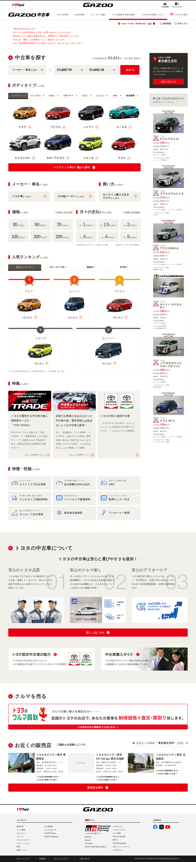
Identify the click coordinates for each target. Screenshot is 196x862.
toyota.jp (88, 837)
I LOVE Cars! (18, 5)
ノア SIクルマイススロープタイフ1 (172, 364)
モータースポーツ (23, 840)
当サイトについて (23, 859)
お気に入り (182, 23)
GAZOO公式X (161, 827)
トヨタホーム (117, 850)
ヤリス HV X (167, 419)
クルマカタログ (177, 7)
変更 (149, 23)
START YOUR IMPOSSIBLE (95, 847)
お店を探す (80, 14)
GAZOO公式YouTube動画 (167, 827)
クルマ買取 (116, 833)
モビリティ (21, 833)
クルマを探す (62, 14)
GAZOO (98, 5)
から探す (22, 196)
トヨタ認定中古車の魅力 (123, 14)
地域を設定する (168, 81)
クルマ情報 (21, 830)
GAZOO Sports (50, 833)
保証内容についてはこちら (163, 102)
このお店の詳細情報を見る (46, 777)
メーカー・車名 (24, 69)
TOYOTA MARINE (119, 843)
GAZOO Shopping (51, 837)
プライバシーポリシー (61, 859)
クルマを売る (181, 14)
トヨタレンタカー (119, 830)
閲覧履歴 (167, 23)
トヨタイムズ (117, 827)
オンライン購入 (98, 14)
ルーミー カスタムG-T (172, 305)
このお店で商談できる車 (46, 780)
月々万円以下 (86, 224)
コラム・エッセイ (23, 843)
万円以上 (62, 236)
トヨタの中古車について (152, 14)
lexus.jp (88, 840)
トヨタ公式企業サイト (93, 833)
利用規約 (42, 859)
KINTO (114, 840)
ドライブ (20, 837)
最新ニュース (22, 850)
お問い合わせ (84, 859)
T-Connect (89, 843)
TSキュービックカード (121, 847)
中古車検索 (165, 7)
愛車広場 (20, 827)
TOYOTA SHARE (118, 837)
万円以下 (18, 224)
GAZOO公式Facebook (155, 827)
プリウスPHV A (169, 247)
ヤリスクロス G (169, 137)
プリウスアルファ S (171, 192)
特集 (18, 847)
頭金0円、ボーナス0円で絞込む (127, 245)
